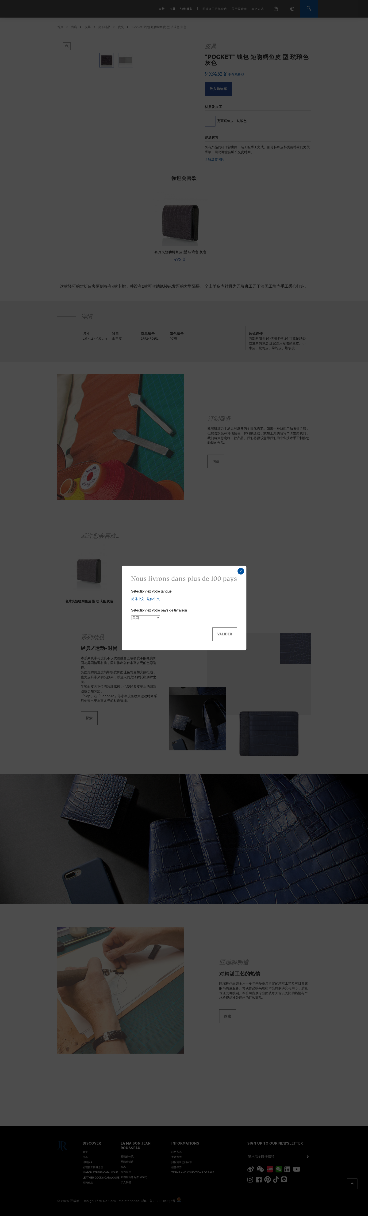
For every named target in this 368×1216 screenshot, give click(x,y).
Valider (224, 634)
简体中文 (137, 599)
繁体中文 (153, 599)
